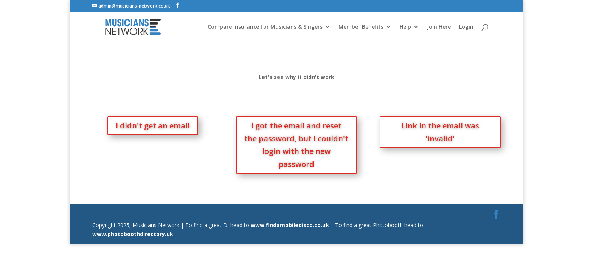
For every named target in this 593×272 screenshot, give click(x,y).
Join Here (439, 27)
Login (466, 27)
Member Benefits (360, 27)
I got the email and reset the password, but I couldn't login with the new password (296, 145)
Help (405, 27)
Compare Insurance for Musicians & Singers (265, 27)
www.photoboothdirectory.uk (132, 234)
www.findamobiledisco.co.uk (290, 225)
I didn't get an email (153, 126)
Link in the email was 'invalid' (440, 132)
